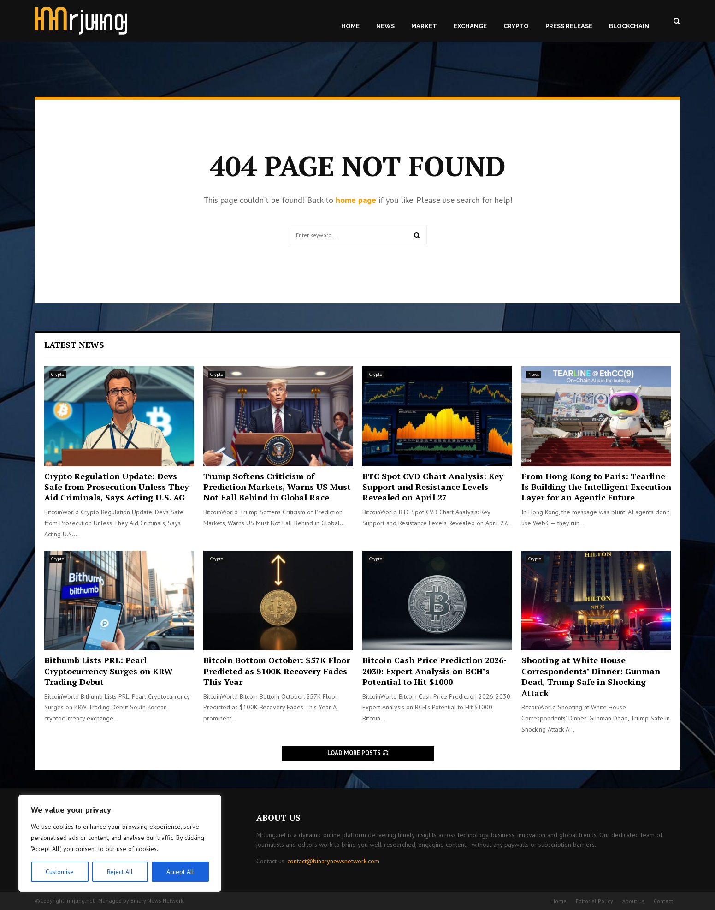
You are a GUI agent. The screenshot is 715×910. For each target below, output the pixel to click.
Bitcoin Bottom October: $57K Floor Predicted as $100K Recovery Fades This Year (276, 670)
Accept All (180, 872)
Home (350, 26)
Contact (663, 901)
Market (424, 26)
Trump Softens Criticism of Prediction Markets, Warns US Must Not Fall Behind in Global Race (277, 486)
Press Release (568, 26)
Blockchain (629, 26)
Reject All (120, 872)
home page (356, 200)
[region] (119, 843)
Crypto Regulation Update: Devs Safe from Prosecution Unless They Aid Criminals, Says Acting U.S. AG (116, 486)
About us (633, 901)
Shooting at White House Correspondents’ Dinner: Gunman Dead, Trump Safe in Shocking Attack (590, 676)
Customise (60, 872)
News (385, 26)
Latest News (74, 344)
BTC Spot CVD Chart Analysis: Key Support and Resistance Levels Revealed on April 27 (432, 486)
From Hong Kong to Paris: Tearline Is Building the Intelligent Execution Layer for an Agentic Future (596, 486)
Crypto (516, 26)
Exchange (470, 26)
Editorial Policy (594, 901)
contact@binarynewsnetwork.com (333, 861)
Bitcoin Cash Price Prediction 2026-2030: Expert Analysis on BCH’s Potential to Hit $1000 (434, 670)
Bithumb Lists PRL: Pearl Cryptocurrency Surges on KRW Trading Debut (108, 670)
